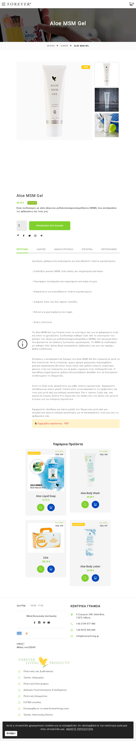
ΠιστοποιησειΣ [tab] (110, 249)
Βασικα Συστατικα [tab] (64, 249)
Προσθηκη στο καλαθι (49, 226)
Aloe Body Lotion (90, 566)
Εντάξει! (11, 733)
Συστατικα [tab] (87, 249)
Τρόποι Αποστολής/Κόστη (42, 714)
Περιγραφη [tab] (22, 249)
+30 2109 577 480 (89, 623)
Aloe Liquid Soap (46, 496)
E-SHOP (64, 46)
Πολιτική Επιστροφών (40, 683)
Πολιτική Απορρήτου (40, 696)
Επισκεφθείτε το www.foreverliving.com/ (51, 708)
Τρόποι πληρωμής (38, 677)
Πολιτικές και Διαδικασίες (43, 671)
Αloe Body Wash (90, 493)
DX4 (45, 557)
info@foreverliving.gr (90, 636)
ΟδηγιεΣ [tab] (41, 249)
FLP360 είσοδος (37, 702)
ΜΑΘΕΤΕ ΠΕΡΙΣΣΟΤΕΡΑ (79, 729)
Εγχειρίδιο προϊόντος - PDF (53, 423)
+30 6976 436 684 (89, 630)
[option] (54, 101)
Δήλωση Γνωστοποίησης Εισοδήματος (49, 690)
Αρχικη (51, 46)
